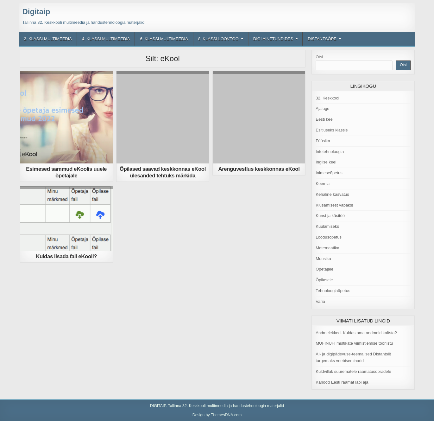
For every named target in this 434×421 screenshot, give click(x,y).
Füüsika (323, 140)
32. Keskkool (327, 98)
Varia (320, 301)
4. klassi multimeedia (106, 38)
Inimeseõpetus (329, 172)
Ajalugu (322, 108)
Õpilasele (324, 279)
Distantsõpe (322, 38)
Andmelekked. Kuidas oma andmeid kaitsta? (356, 332)
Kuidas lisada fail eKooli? (66, 256)
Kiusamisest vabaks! (334, 205)
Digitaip (36, 11)
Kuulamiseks (327, 226)
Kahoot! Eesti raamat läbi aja (342, 382)
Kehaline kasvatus (332, 194)
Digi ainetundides (273, 38)
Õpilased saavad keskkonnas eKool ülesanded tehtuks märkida (163, 172)
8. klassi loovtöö (218, 38)
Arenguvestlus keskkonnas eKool (258, 169)
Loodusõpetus (329, 237)
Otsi (319, 56)
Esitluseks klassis (332, 130)
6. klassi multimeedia (164, 38)
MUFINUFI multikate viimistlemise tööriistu (354, 343)
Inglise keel (326, 162)
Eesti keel (324, 119)
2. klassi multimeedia (48, 38)
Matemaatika (327, 248)
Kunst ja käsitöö (330, 215)
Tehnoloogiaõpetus (333, 290)
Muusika (323, 258)
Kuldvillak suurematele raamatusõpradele (353, 371)
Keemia (323, 183)
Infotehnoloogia (330, 151)
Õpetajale (324, 269)
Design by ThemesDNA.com (217, 415)
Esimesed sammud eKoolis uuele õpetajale (66, 172)
